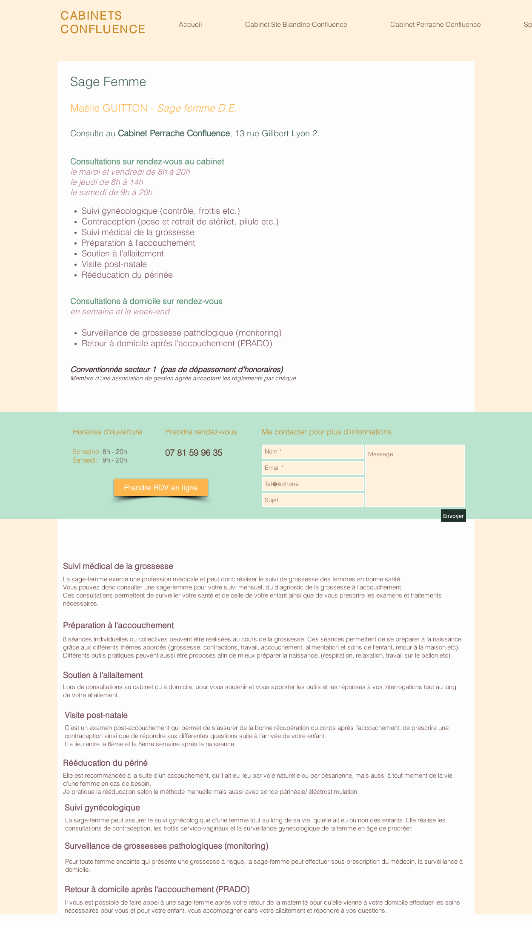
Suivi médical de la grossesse (138, 232)
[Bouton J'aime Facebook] (445, 7)
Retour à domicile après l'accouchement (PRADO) (177, 343)
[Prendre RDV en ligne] (161, 487)
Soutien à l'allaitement (123, 253)
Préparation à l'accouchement (138, 242)
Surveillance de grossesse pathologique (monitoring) (182, 332)
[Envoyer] (453, 515)
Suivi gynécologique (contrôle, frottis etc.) (161, 210)
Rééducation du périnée (127, 274)
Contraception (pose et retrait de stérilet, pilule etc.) (180, 221)
